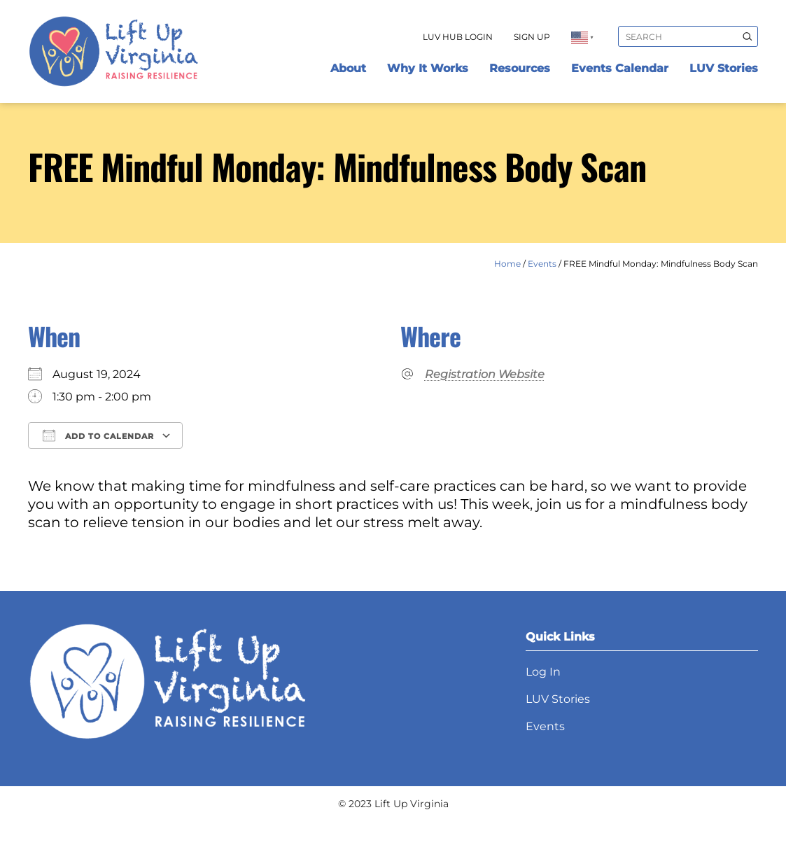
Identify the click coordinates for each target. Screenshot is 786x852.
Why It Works (427, 68)
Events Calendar (619, 68)
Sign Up (532, 37)
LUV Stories (723, 68)
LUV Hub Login (458, 37)
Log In (543, 671)
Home (507, 263)
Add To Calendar (98, 435)
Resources (519, 68)
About (348, 68)
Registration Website (485, 374)
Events (542, 263)
